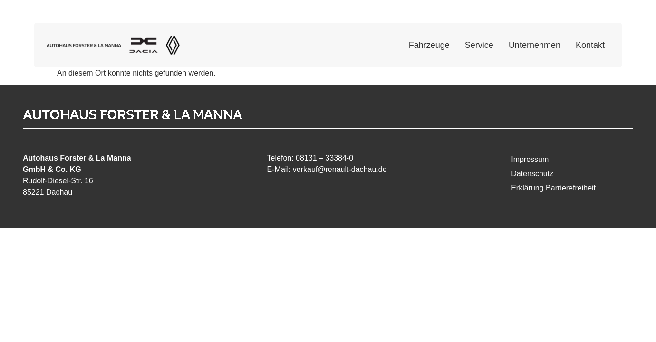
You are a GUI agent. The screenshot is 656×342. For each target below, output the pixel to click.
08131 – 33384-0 (324, 158)
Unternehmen (534, 45)
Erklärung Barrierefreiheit (553, 188)
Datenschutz (532, 174)
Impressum (530, 159)
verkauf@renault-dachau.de (340, 169)
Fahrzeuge (429, 45)
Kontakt (590, 45)
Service (479, 45)
